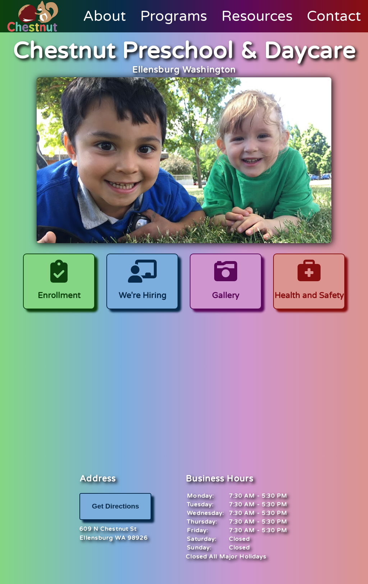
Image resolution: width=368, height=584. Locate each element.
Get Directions (115, 506)
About (104, 16)
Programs (173, 16)
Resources (257, 16)
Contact (334, 16)
